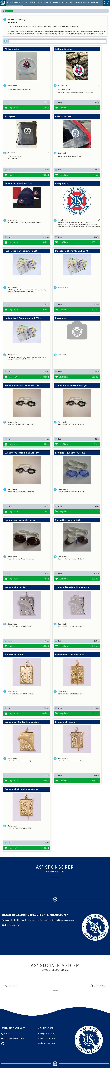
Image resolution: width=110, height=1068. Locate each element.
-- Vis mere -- (55, 990)
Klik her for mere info (11, 925)
